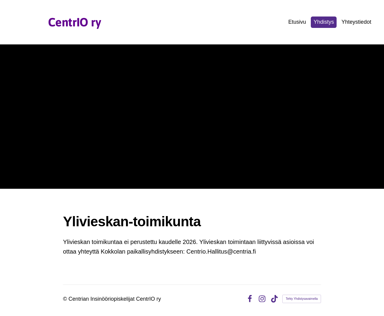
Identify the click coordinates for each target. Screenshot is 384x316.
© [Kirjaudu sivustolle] (65, 299)
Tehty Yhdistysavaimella (302, 298)
